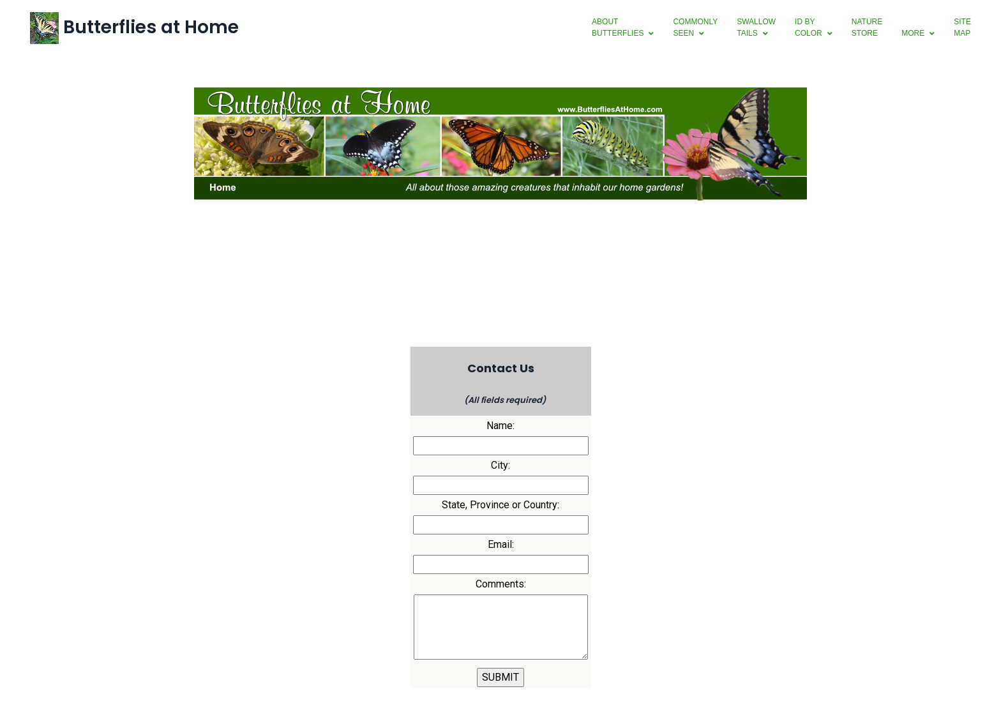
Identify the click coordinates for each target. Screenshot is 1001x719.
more (912, 33)
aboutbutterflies (617, 27)
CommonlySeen (695, 27)
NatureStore (866, 27)
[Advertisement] (500, 297)
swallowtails (755, 27)
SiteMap (961, 27)
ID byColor (808, 27)
